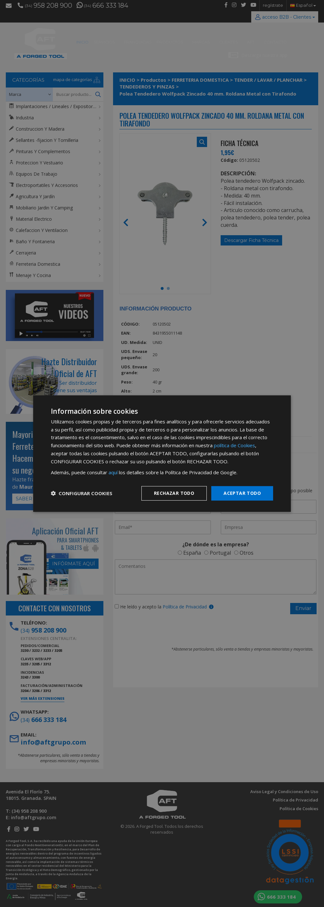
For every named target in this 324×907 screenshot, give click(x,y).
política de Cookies (234, 445)
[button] (81, 493)
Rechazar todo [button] (174, 493)
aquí (113, 472)
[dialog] (162, 453)
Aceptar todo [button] (242, 493)
